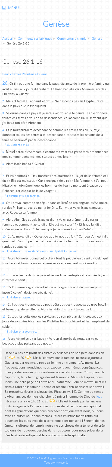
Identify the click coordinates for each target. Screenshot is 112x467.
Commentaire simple (71, 38)
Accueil (7, 38)
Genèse (97, 38)
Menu (13, 8)
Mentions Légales (73, 458)
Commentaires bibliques (35, 38)
